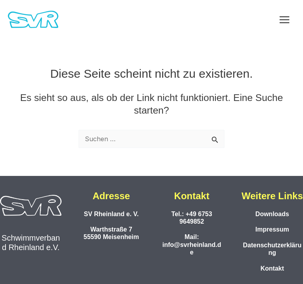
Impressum (272, 229)
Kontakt (272, 268)
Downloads (272, 214)
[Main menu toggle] (284, 20)
